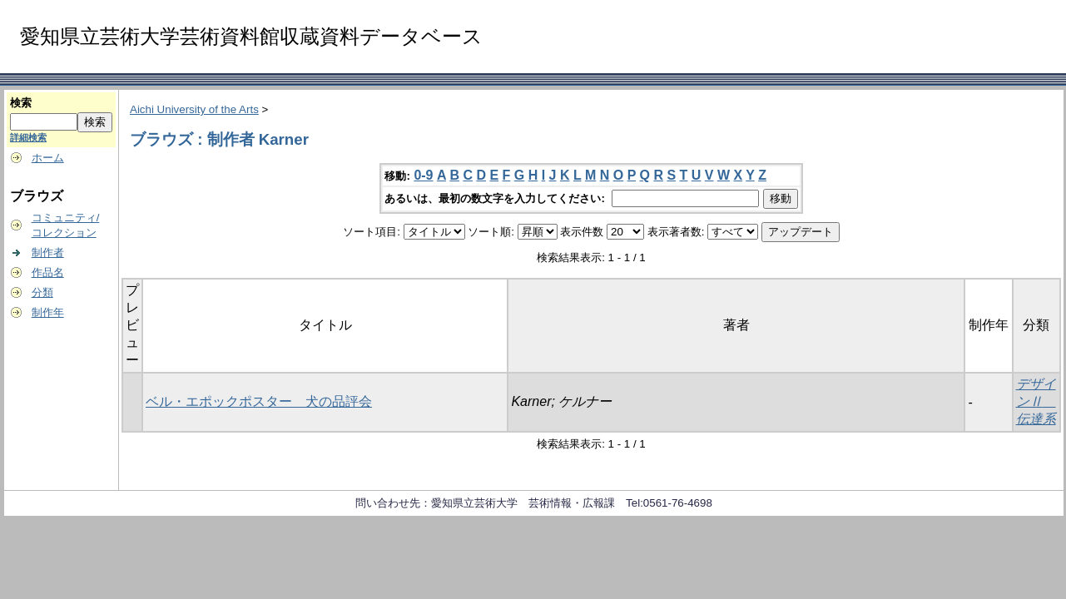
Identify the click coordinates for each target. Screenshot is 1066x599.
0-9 (423, 175)
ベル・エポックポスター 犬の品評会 (259, 401)
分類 (42, 292)
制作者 (48, 252)
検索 (21, 103)
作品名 (48, 272)
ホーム (48, 157)
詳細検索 (28, 137)
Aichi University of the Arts (194, 109)
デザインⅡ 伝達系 (1036, 401)
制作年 (48, 312)
